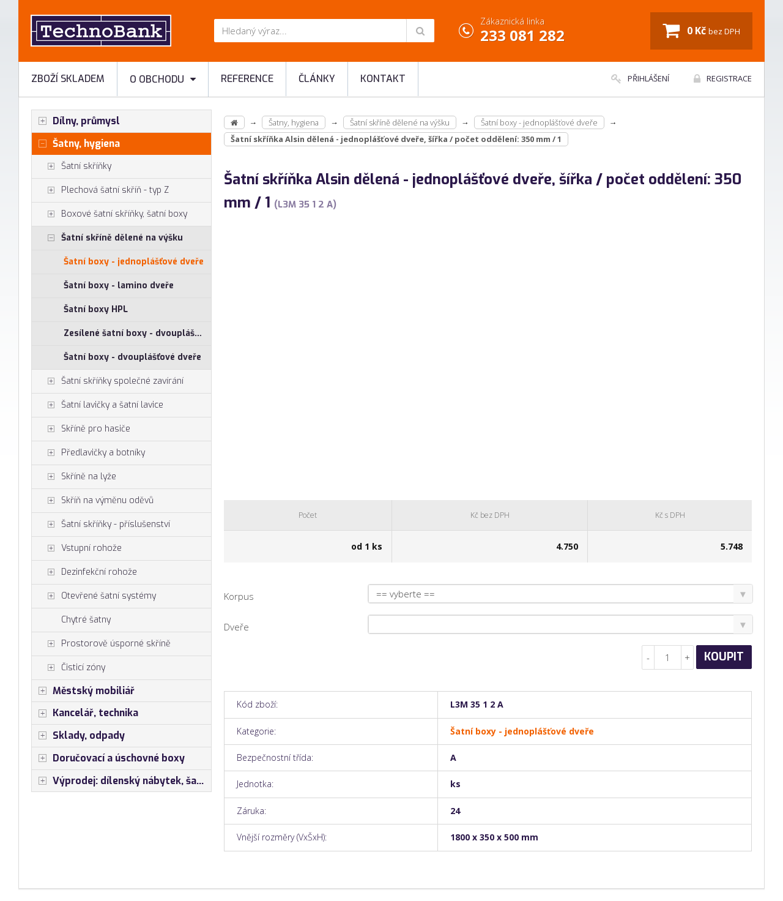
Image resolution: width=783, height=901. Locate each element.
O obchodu (163, 79)
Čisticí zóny (68, 667)
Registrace (723, 78)
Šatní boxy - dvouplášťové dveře (132, 357)
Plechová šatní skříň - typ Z (100, 190)
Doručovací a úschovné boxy (108, 758)
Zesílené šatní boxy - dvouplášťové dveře (137, 333)
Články (317, 78)
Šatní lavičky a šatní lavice (97, 405)
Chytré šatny (86, 620)
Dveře (236, 627)
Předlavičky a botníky (88, 453)
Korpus (239, 596)
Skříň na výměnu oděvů (93, 500)
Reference (247, 78)
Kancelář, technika (85, 713)
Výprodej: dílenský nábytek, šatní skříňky (121, 781)
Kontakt (383, 78)
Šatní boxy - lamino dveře (119, 285)
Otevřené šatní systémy (94, 596)
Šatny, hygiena (76, 144)
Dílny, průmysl (76, 121)
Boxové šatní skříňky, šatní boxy (109, 214)
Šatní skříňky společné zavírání (108, 381)
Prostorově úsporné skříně (101, 644)
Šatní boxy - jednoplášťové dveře (134, 261)
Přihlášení (640, 78)
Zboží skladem (68, 78)
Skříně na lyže (74, 476)
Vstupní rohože (77, 548)
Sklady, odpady (78, 736)
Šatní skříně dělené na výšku (107, 238)
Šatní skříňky (71, 166)
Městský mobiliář (83, 691)
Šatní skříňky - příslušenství (101, 524)
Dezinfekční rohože (84, 572)
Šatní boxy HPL (96, 309)
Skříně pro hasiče (81, 429)
